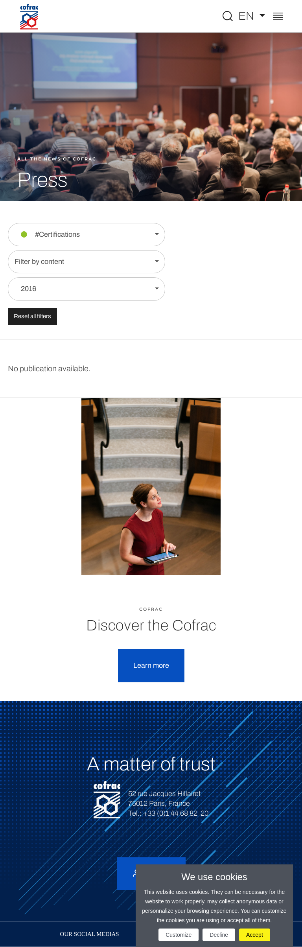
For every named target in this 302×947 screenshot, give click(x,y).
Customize (179, 935)
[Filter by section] (86, 234)
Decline (219, 935)
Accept (254, 935)
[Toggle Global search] (227, 16)
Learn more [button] (151, 665)
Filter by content (39, 261)
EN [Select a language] (247, 16)
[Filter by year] (86, 288)
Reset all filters (32, 316)
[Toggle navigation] (278, 17)
